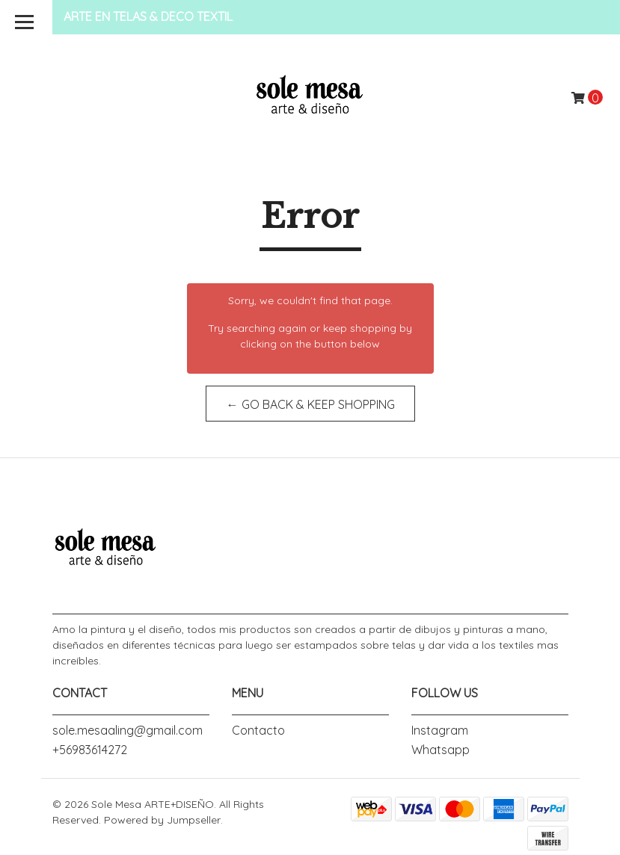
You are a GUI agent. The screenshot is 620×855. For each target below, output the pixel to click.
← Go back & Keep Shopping (310, 404)
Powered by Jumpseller (162, 820)
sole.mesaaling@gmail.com (127, 730)
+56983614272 (89, 749)
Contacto (258, 730)
